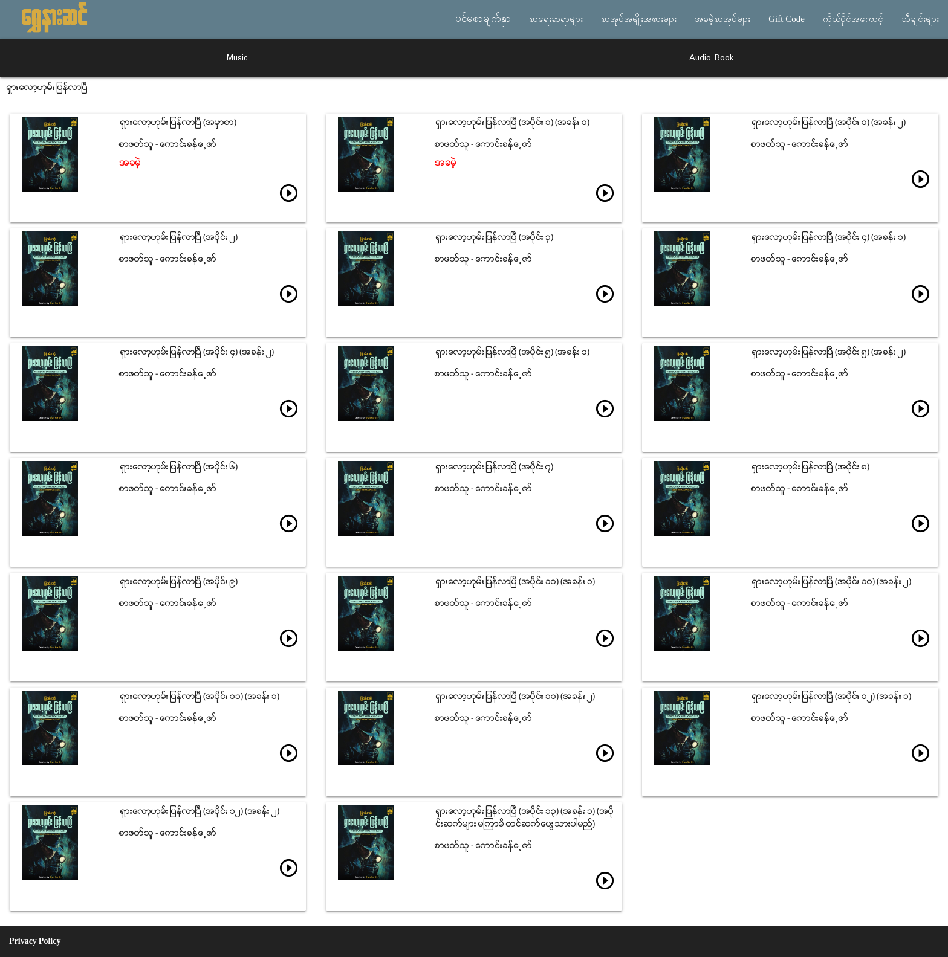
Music (237, 58)
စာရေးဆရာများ (556, 19)
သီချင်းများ (920, 19)
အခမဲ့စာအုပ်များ (722, 19)
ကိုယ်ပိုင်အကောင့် (853, 19)
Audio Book (711, 58)
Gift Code (786, 19)
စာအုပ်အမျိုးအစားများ (639, 19)
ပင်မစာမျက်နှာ (483, 19)
